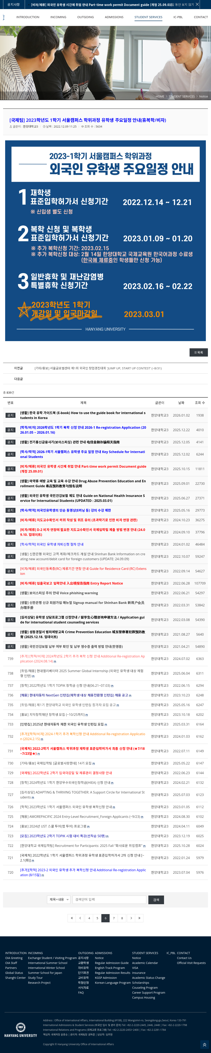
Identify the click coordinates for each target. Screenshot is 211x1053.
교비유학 (83, 978)
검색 (156, 900)
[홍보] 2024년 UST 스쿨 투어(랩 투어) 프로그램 (53, 826)
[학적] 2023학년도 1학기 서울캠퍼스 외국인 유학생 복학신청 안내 (66, 807)
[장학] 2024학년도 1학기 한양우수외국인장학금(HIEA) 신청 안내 (65, 782)
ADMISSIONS (103, 953)
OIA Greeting (13, 958)
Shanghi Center (15, 978)
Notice (99, 958)
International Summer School (47, 963)
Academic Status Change (148, 978)
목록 (198, 352)
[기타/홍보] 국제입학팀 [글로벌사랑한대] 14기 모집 (56, 763)
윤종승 (64, 1034)
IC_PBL (171, 953)
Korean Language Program (113, 983)
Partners (11, 968)
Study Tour (35, 978)
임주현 (109, 1034)
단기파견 (83, 973)
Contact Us (184, 958)
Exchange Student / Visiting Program (52, 958)
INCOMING (35, 953)
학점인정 (83, 983)
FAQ (81, 992)
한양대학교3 (30, 126)
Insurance (138, 973)
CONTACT (183, 953)
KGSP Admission (106, 978)
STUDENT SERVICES (145, 953)
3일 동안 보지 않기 (184, 4)
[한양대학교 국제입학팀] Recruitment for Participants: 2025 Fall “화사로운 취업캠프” (81, 845)
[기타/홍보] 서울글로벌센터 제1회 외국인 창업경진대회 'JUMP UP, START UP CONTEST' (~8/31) (98, 368)
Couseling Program (145, 988)
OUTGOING (86, 953)
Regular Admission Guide (112, 963)
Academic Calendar (145, 963)
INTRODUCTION (16, 953)
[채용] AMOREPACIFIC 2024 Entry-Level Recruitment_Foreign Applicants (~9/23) (80, 816)
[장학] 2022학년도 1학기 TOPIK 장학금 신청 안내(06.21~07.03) (65, 685)
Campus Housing (143, 997)
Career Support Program (148, 992)
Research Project (39, 983)
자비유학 (83, 968)
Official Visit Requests (191, 963)
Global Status (14, 973)
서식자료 (83, 988)
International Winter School (46, 968)
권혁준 (91, 1034)
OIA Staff (11, 963)
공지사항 (83, 958)
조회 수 (200, 402)
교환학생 (83, 963)
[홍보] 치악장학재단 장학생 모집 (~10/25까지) (52, 714)
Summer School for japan (45, 973)
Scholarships (140, 983)
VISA (135, 968)
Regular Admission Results (112, 973)
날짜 (181, 402)
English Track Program (110, 968)
